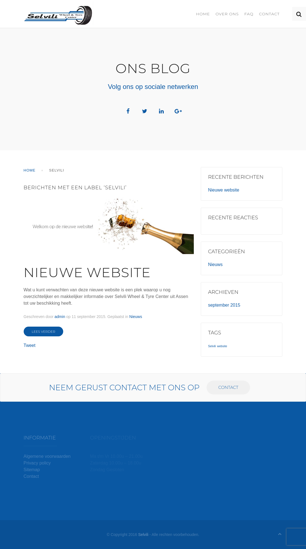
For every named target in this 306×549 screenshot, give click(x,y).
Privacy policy (37, 463)
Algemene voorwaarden (47, 456)
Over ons (227, 13)
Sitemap (32, 469)
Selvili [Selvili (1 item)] (212, 346)
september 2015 (224, 305)
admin (60, 316)
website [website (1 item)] (222, 346)
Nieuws (135, 316)
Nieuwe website (87, 272)
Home (203, 13)
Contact (269, 13)
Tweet (30, 345)
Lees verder (43, 331)
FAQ (248, 13)
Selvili (143, 534)
